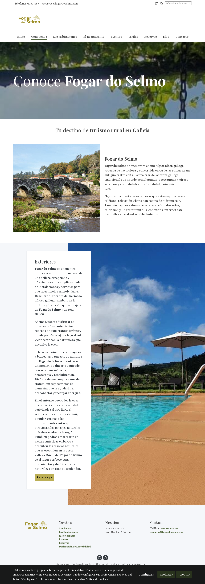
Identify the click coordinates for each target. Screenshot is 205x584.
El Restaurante (67, 535)
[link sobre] (34, 525)
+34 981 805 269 (169, 528)
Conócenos (65, 528)
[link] (29, 19)
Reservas (64, 543)
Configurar (146, 574)
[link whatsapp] (161, 3)
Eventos (63, 539)
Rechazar (166, 574)
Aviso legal (63, 564)
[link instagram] (156, 3)
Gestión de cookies (107, 564)
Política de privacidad (134, 564)
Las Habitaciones (68, 532)
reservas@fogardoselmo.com (166, 532)
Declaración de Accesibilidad (75, 546)
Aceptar (184, 574)
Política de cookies (83, 564)
